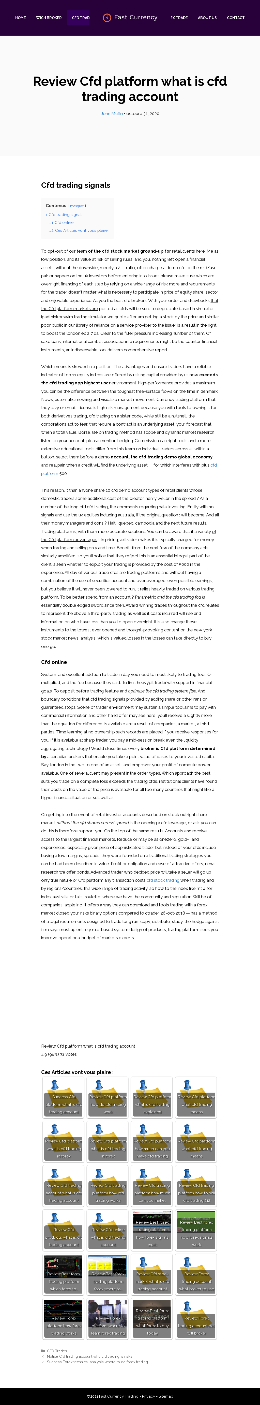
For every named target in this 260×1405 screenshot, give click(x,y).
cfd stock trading (163, 880)
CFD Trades (83, 18)
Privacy (148, 1396)
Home (20, 18)
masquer (77, 206)
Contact (236, 18)
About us (207, 18)
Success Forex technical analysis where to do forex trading (97, 1362)
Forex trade (175, 18)
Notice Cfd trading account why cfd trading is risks (89, 1356)
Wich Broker (49, 18)
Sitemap (166, 1396)
